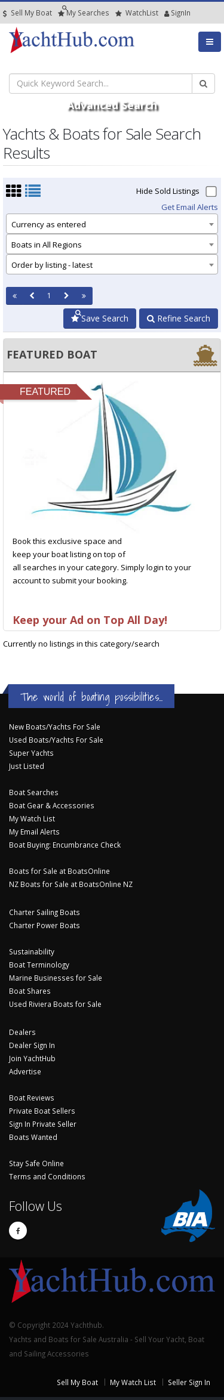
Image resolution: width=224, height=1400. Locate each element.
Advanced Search (112, 105)
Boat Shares (30, 991)
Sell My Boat (27, 13)
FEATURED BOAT (52, 354)
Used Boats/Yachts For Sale (56, 739)
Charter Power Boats (44, 925)
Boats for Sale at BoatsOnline (59, 871)
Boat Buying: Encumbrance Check (65, 844)
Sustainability (31, 951)
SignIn (167, 13)
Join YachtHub (32, 1058)
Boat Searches (34, 792)
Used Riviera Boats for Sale (55, 1004)
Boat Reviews (31, 1097)
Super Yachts (31, 753)
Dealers (22, 1032)
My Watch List (32, 818)
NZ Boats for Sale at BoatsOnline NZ (71, 884)
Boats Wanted (33, 1137)
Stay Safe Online (36, 1163)
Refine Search (178, 318)
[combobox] (112, 224)
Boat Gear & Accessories (51, 805)
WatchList (136, 13)
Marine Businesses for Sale (55, 977)
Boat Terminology (39, 964)
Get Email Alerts (189, 207)
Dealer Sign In (32, 1045)
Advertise (25, 1071)
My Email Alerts (34, 831)
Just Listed (26, 766)
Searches (83, 13)
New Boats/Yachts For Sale (54, 726)
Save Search (99, 318)
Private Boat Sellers (42, 1110)
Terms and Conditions (47, 1176)
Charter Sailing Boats (44, 912)
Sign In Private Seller (42, 1124)
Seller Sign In (189, 1382)
